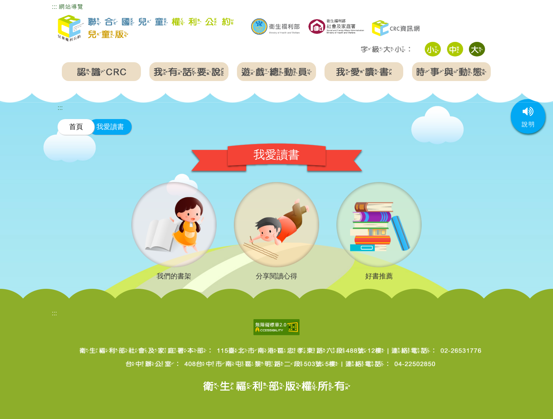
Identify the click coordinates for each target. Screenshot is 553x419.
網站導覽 (71, 6)
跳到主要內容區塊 (24, 5)
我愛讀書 (110, 127)
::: (54, 6)
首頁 (76, 127)
